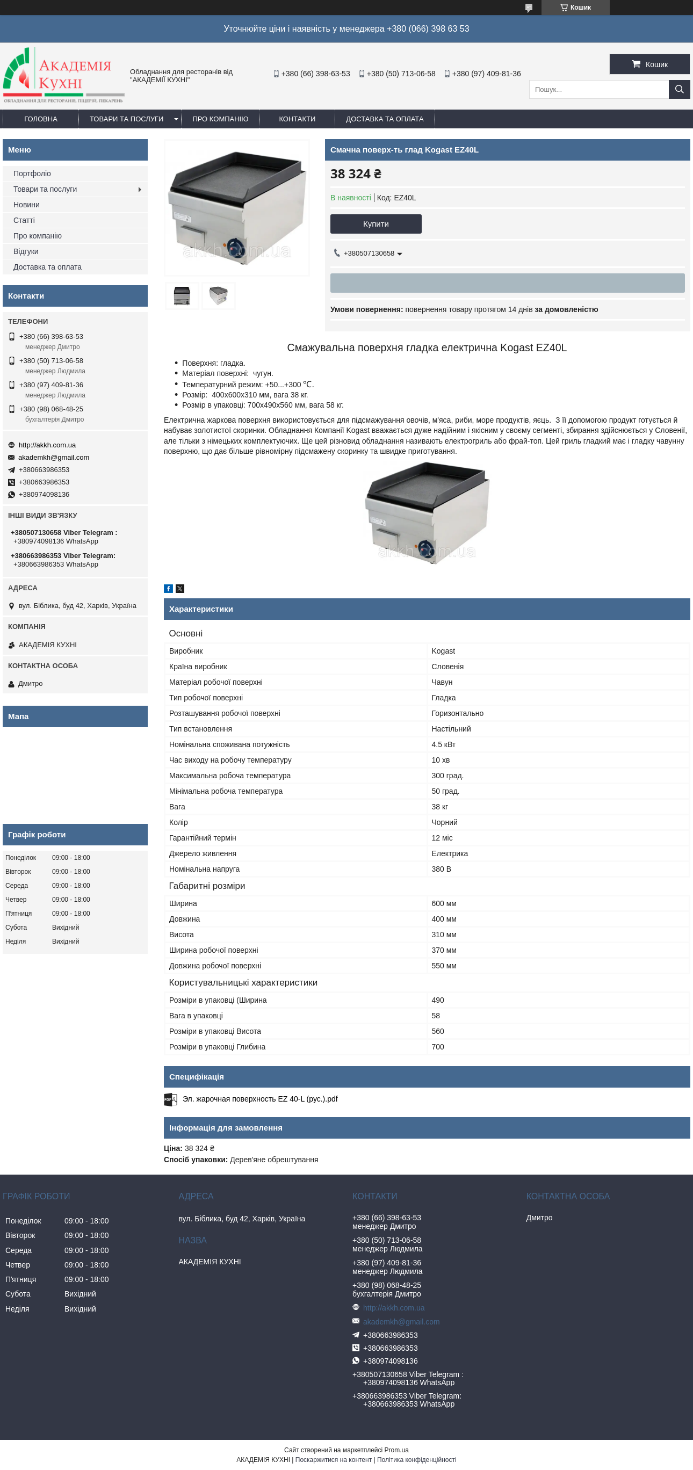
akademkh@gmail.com (53, 457)
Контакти (297, 119)
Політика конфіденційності (417, 1460)
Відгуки (26, 251)
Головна (40, 119)
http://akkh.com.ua (47, 445)
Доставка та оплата (384, 119)
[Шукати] (679, 89)
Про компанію (220, 119)
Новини (26, 204)
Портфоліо (32, 173)
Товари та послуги (126, 119)
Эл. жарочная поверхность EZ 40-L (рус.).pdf (260, 1099)
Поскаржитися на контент (333, 1460)
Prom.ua (397, 1450)
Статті (24, 220)
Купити (376, 223)
